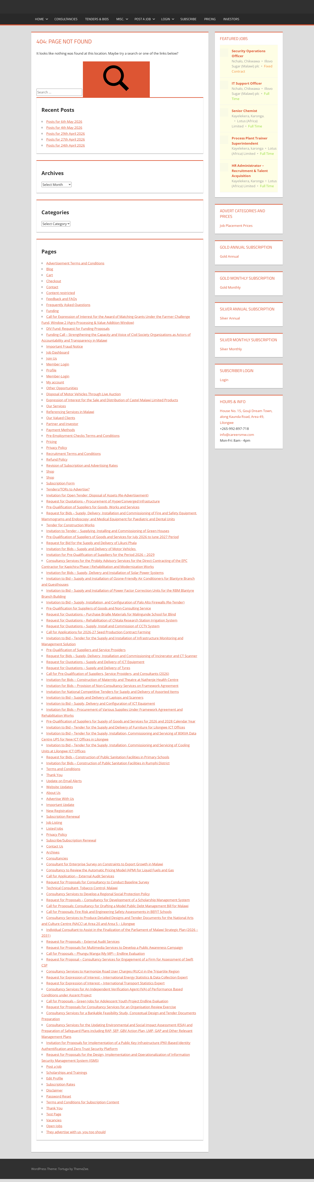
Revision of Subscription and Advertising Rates (82, 465)
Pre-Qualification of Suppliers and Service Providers (86, 650)
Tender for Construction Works (70, 525)
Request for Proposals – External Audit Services (83, 941)
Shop (50, 471)
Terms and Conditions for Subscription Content (82, 1102)
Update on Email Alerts (64, 781)
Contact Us (54, 846)
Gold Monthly (230, 287)
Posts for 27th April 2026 (65, 139)
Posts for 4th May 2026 (64, 127)
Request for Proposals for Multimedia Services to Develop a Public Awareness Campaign (114, 947)
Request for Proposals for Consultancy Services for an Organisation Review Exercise (111, 1007)
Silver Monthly (231, 349)
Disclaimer (54, 1090)
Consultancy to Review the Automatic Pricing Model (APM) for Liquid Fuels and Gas (110, 870)
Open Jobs (54, 1126)
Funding (52, 310)
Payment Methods (60, 429)
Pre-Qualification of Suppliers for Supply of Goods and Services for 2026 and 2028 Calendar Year (120, 721)
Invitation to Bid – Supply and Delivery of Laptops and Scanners (94, 697)
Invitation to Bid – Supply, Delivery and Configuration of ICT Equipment (100, 703)
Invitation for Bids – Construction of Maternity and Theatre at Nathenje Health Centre (112, 679)
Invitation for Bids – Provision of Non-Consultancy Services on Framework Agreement (112, 685)
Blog (49, 269)
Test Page (53, 1114)
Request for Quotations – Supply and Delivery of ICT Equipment (95, 662)
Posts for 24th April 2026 (65, 145)
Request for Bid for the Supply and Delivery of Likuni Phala (91, 542)
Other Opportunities (62, 388)
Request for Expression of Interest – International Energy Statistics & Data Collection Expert (117, 977)
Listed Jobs (54, 828)
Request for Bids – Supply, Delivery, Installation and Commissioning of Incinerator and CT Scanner (121, 656)
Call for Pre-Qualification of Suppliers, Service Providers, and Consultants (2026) (107, 673)
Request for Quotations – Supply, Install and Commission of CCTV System (103, 626)
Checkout (53, 281)
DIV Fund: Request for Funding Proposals (78, 328)
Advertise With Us (60, 798)
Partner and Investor (62, 423)
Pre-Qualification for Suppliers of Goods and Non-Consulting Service (98, 608)
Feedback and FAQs (61, 298)
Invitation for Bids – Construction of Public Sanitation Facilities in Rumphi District (108, 763)
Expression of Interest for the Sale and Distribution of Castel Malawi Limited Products (112, 400)
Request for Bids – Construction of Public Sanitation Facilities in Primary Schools (107, 757)
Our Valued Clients (60, 417)
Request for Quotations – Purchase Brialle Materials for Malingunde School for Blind (111, 614)
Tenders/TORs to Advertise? (68, 489)
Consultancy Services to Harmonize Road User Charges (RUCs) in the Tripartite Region (112, 971)
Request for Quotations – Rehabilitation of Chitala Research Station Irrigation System (111, 620)
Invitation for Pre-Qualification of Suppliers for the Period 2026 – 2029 (100, 554)
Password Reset (58, 1096)
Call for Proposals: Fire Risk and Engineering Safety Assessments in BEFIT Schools (109, 911)
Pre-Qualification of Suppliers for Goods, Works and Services (92, 507)
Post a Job (145, 19)
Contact (52, 287)
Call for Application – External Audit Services (80, 876)
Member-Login (57, 376)
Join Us (51, 358)
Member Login (57, 364)
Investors (231, 19)
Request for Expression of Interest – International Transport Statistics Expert (105, 983)
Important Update (60, 804)
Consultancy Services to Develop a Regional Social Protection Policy (98, 894)
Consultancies (65, 19)
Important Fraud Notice (64, 346)
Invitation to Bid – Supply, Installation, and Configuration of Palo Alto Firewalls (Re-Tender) (115, 602)
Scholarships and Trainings (66, 1072)
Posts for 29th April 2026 (65, 133)
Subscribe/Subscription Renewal (71, 840)
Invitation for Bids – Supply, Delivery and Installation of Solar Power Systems (105, 572)
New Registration (59, 810)
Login (167, 19)
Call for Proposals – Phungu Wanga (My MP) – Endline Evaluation (95, 953)
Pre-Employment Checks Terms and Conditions (83, 435)
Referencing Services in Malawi (70, 411)
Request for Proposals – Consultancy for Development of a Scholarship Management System (118, 900)
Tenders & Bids (97, 19)
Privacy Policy (56, 447)
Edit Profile (54, 1078)
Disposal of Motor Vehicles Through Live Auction (83, 394)
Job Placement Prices (236, 225)
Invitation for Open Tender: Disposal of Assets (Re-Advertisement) (97, 495)
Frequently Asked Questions (68, 304)
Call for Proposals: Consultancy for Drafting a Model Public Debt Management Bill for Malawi (117, 906)
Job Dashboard (57, 352)
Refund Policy (56, 459)
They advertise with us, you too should (76, 1132)
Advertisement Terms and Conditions (75, 263)
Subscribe (188, 19)
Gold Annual (229, 256)
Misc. (122, 19)
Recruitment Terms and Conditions (73, 453)
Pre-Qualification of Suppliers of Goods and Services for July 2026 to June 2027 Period (112, 536)
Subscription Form (60, 483)
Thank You (54, 775)
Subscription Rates (60, 1084)
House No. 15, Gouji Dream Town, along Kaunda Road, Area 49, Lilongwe (246, 416)
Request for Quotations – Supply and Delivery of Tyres (88, 668)
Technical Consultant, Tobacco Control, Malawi (82, 888)
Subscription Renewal (63, 816)
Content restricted (60, 292)
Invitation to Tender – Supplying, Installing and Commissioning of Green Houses (107, 530)
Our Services (56, 406)
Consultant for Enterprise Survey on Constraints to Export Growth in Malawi (104, 864)
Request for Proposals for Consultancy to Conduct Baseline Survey (97, 882)
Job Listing (54, 822)
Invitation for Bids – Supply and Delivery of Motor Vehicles (91, 548)
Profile (51, 370)
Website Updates (59, 787)
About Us (53, 792)
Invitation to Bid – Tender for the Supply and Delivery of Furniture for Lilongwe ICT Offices (115, 727)
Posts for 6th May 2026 (64, 121)
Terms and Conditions (63, 769)
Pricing (210, 19)
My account (55, 382)
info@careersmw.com (237, 434)
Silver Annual (230, 318)
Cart (49, 275)
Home (41, 19)
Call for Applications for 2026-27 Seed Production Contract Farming (98, 632)
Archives (52, 852)
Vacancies (53, 1120)
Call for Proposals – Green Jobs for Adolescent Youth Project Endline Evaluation (107, 1001)
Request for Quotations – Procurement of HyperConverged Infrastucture (103, 501)
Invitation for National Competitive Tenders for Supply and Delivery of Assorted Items (112, 691)
